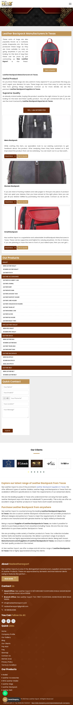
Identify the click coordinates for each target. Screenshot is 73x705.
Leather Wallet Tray (9, 321)
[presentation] (15, 422)
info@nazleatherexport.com (15, 603)
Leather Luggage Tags (10, 294)
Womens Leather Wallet (10, 269)
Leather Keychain (8, 290)
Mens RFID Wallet (8, 328)
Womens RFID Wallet (9, 332)
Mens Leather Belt (8, 371)
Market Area (7, 659)
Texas (50, 101)
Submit (7, 431)
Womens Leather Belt (10, 375)
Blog (3, 640)
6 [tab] (43, 472)
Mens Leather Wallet (9, 266)
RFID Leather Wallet (10, 325)
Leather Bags (8, 336)
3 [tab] (34, 472)
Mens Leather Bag (8, 339)
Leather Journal (8, 283)
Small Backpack (11, 232)
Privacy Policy (7, 662)
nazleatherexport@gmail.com (16, 606)
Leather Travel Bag (9, 346)
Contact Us (6, 656)
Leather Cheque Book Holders (13, 304)
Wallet (5, 262)
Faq (3, 649)
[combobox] (6, 398)
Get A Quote (50, 70)
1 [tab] (28, 472)
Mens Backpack (10, 140)
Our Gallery (6, 637)
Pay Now (5, 646)
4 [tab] (37, 472)
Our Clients (6, 643)
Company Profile (8, 634)
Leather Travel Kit (9, 307)
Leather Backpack (10, 353)
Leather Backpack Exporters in (35, 101)
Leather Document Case (11, 280)
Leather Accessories (11, 277)
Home (4, 631)
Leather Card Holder (10, 300)
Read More (10, 156)
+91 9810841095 (10, 610)
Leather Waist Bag (9, 349)
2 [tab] (31, 472)
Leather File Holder (9, 317)
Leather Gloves (8, 314)
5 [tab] (40, 472)
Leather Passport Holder (11, 297)
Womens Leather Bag (10, 343)
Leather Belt (7, 368)
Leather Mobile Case (9, 311)
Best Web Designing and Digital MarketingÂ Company (51, 703)
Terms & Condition (9, 665)
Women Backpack (11, 186)
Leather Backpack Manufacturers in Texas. (20, 75)
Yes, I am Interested (36, 110)
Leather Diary (7, 287)
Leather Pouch (8, 273)
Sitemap (5, 653)
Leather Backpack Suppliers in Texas (51, 487)
